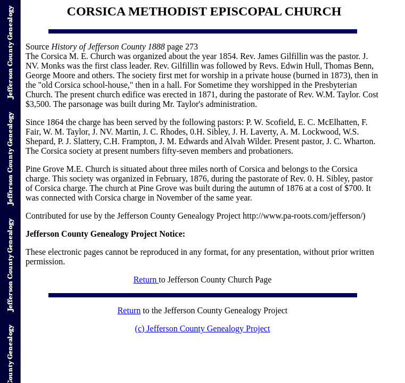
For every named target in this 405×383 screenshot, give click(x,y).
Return (146, 279)
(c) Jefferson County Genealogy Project (202, 328)
